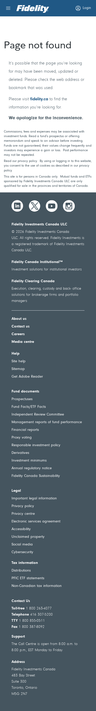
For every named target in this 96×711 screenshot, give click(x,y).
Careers (18, 334)
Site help (19, 361)
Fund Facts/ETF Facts (29, 407)
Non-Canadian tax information (37, 586)
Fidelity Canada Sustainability (36, 476)
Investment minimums (29, 461)
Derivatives (20, 453)
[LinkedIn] (17, 206)
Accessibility (21, 529)
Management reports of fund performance (47, 422)
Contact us (20, 327)
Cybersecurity (22, 552)
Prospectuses (22, 399)
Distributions (21, 571)
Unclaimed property (28, 537)
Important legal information (34, 498)
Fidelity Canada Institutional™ (37, 262)
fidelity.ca (39, 99)
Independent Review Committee (38, 415)
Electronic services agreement (36, 521)
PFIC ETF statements (28, 578)
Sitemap (18, 369)
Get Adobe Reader (27, 377)
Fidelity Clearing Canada (33, 281)
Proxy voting (22, 438)
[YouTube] (52, 206)
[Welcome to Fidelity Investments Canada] (32, 9)
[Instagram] (69, 206)
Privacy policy (23, 506)
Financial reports (25, 430)
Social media (22, 544)
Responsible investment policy (36, 445)
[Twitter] (34, 206)
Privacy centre (23, 514)
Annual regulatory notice (32, 468)
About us (19, 319)
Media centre (23, 342)
